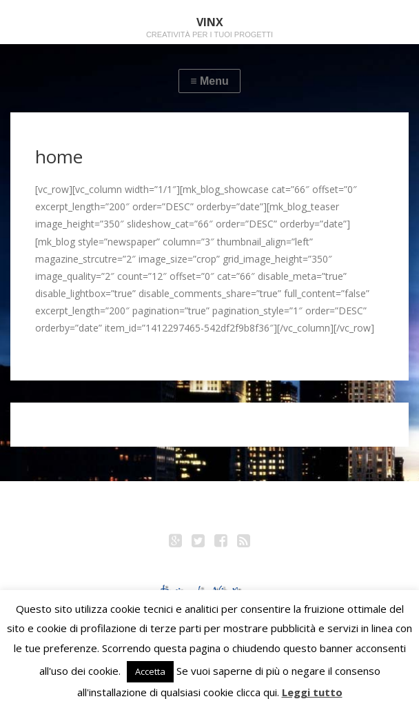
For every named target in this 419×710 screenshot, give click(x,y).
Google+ (175, 542)
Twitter (198, 542)
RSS (244, 542)
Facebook (221, 542)
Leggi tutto (312, 692)
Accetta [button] (150, 671)
